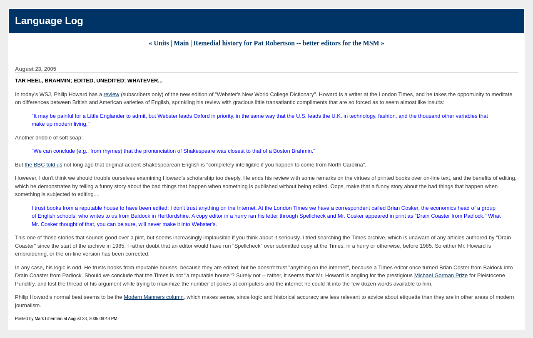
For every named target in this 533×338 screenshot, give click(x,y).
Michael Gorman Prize (441, 275)
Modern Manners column (154, 297)
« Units (159, 43)
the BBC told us (43, 165)
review (112, 94)
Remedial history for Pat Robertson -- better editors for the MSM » (289, 43)
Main (181, 43)
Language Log (49, 20)
